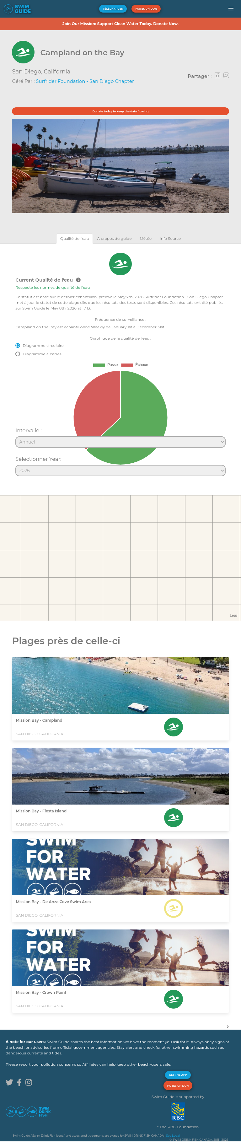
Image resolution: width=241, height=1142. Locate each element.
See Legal (172, 1135)
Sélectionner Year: (38, 459)
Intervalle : (28, 430)
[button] (231, 9)
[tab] (74, 238)
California (57, 71)
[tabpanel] (120, 361)
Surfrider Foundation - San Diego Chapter (85, 81)
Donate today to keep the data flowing (121, 111)
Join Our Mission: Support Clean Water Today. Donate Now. (120, 23)
